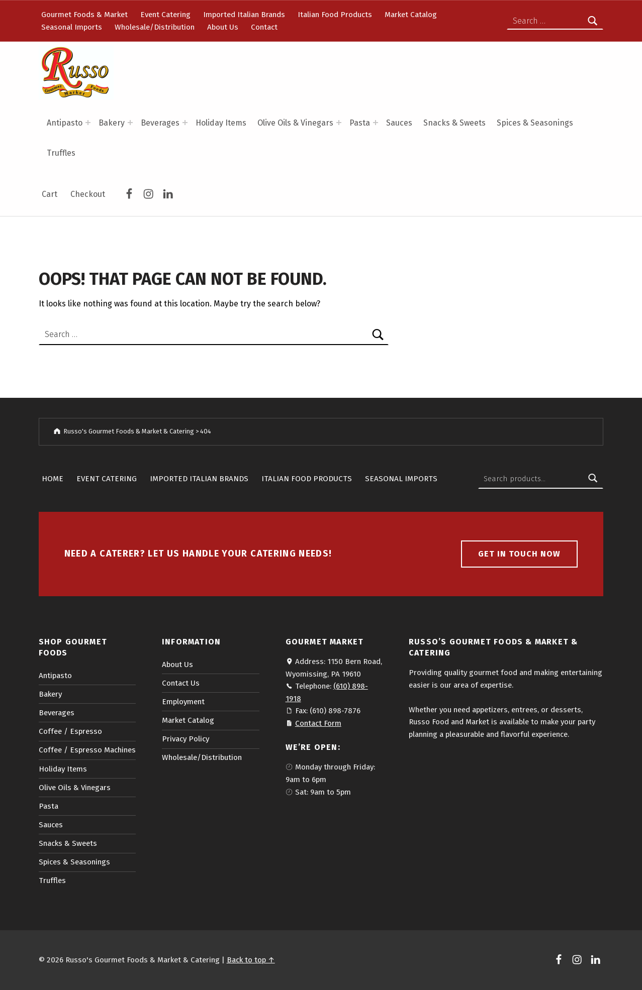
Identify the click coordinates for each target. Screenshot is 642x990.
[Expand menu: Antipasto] (87, 122)
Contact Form (318, 723)
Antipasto (64, 123)
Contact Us (181, 683)
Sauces (399, 123)
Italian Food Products (335, 14)
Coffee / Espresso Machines (87, 749)
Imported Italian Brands (244, 14)
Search (592, 479)
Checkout (87, 194)
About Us (222, 27)
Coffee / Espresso (70, 731)
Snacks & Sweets (454, 123)
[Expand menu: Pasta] (375, 122)
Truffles (61, 153)
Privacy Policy (185, 738)
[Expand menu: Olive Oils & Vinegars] (338, 122)
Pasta (359, 123)
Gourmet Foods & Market (84, 14)
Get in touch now (519, 554)
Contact (264, 27)
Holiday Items (221, 123)
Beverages (160, 123)
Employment (183, 701)
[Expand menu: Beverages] (185, 122)
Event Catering (165, 14)
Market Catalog (411, 14)
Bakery (112, 123)
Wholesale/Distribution (155, 27)
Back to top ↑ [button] (251, 959)
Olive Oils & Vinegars (295, 123)
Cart (49, 194)
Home (52, 478)
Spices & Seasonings (535, 123)
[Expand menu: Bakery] (130, 122)
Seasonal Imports (71, 27)
